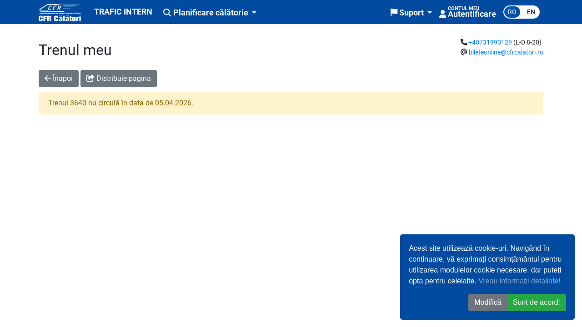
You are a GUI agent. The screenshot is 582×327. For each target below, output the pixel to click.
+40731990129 (490, 42)
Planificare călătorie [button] (206, 12)
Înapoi (59, 78)
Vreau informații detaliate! (519, 281)
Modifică (488, 302)
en (531, 12)
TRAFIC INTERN (123, 11)
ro (512, 12)
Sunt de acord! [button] (536, 302)
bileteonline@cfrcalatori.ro (506, 52)
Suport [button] (408, 12)
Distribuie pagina (118, 78)
